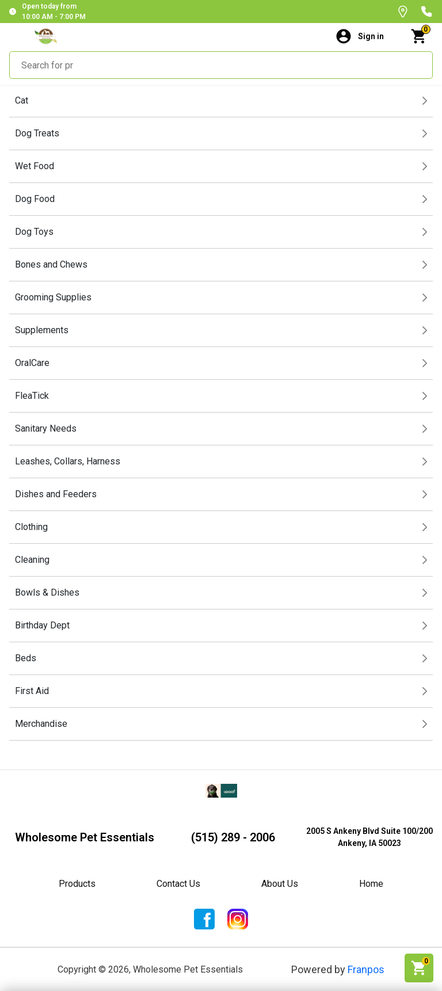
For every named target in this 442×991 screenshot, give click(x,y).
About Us (279, 883)
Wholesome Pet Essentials (84, 837)
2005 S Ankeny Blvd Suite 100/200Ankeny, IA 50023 (369, 837)
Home (371, 883)
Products (77, 883)
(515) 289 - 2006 (233, 837)
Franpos (366, 969)
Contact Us (178, 883)
